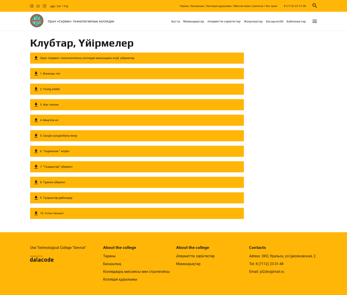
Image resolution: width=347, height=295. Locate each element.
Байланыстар (296, 21)
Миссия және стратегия (248, 6)
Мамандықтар (193, 21)
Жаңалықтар (253, 21)
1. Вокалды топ (50, 73)
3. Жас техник (49, 104)
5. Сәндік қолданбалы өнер (58, 135)
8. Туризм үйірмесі (52, 182)
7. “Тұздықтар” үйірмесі (56, 166)
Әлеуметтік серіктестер (224, 21)
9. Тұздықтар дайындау (56, 197)
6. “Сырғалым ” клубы (54, 151)
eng (66, 6)
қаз (52, 6)
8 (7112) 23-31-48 (295, 6)
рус (59, 6)
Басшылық (197, 6)
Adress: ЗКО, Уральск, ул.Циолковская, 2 (282, 256)
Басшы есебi (274, 21)
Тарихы (184, 6)
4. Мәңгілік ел (49, 120)
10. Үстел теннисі (52, 213)
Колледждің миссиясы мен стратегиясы (136, 271)
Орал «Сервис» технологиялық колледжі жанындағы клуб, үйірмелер (87, 58)
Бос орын (271, 6)
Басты (175, 21)
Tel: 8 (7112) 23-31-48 (266, 264)
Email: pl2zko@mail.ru (266, 271)
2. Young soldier (50, 89)
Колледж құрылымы (218, 6)
